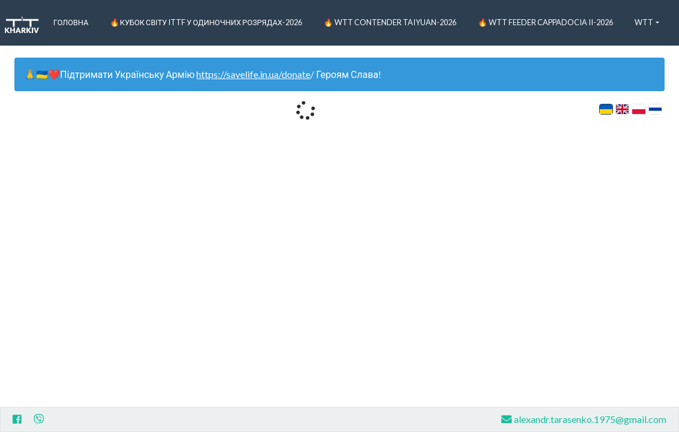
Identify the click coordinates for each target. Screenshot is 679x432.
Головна (71, 22)
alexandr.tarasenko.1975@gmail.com (583, 419)
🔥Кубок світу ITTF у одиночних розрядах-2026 (206, 22)
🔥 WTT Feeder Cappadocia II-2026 (545, 22)
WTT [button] (644, 22)
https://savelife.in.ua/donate (253, 74)
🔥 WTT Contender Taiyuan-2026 (390, 22)
